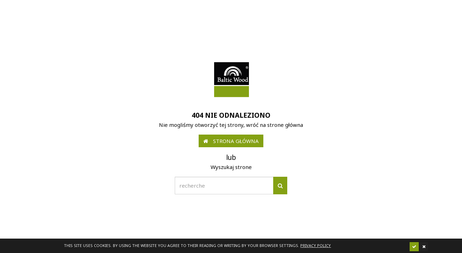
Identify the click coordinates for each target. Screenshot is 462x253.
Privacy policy (315, 245)
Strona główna (231, 140)
